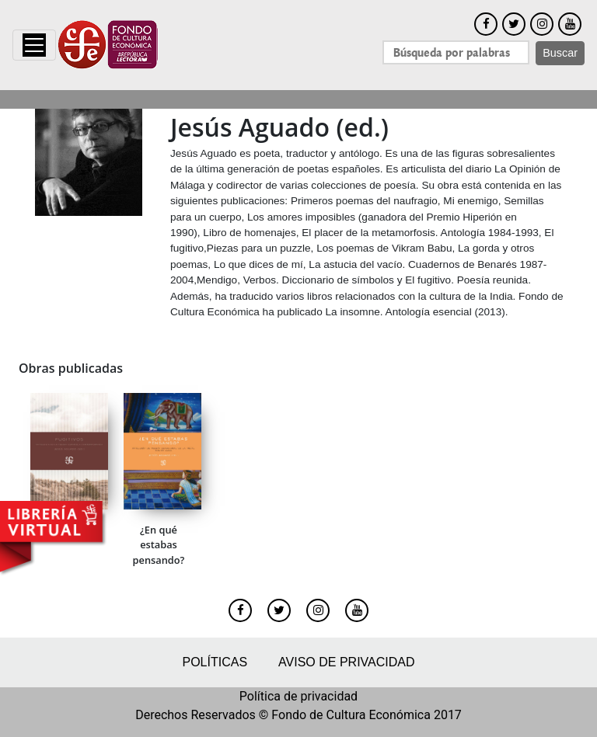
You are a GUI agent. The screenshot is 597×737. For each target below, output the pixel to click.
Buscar (560, 53)
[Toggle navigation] (34, 45)
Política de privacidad (298, 696)
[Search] (455, 52)
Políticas (214, 662)
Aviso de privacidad (346, 662)
